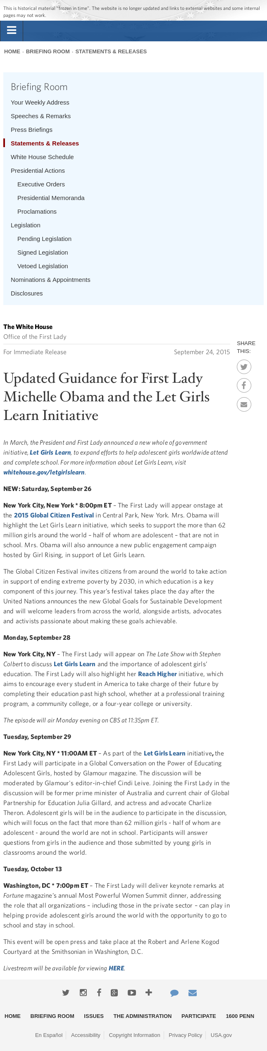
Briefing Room (48, 51)
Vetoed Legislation (42, 265)
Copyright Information (134, 1035)
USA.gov (221, 1035)
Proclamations (37, 211)
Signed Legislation (42, 252)
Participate (198, 1016)
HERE (116, 968)
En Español (49, 1035)
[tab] (11, 30)
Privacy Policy (185, 1035)
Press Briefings (31, 129)
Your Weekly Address (40, 102)
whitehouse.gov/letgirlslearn (43, 472)
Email (244, 402)
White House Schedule (42, 156)
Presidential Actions (38, 170)
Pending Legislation (44, 238)
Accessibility (85, 1035)
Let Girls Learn (50, 452)
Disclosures (27, 293)
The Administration (143, 1016)
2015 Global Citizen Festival (54, 515)
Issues (94, 1016)
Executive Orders (41, 184)
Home (12, 51)
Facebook (244, 383)
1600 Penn (240, 1016)
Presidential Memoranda (51, 197)
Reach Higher (157, 673)
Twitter (244, 364)
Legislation (26, 225)
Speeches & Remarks (41, 115)
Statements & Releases (111, 51)
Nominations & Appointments (51, 279)
